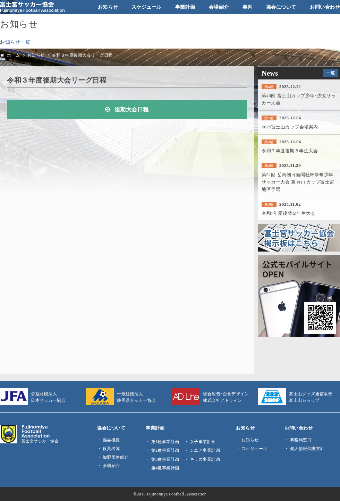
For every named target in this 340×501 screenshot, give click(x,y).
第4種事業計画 (165, 468)
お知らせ (108, 7)
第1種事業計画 (165, 441)
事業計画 (185, 7)
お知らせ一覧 (15, 42)
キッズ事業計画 (205, 459)
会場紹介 (219, 7)
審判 (248, 7)
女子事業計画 (203, 441)
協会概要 (111, 440)
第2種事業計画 (165, 450)
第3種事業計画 (165, 459)
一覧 (330, 73)
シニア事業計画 (205, 450)
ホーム (13, 55)
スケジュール (146, 7)
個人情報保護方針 (307, 448)
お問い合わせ (325, 7)
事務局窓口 (301, 440)
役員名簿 (111, 448)
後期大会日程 (131, 110)
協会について (281, 7)
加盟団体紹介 (116, 457)
